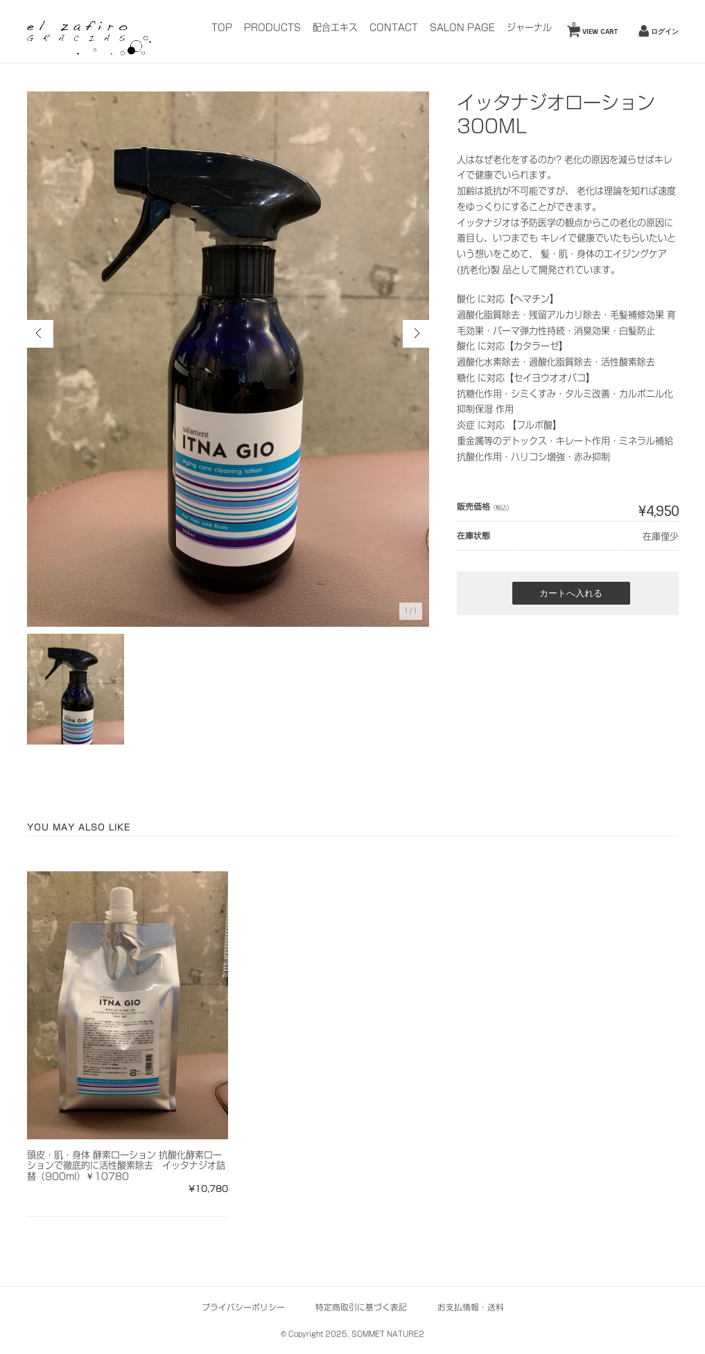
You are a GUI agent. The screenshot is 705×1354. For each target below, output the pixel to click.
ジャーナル (529, 27)
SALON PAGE (462, 27)
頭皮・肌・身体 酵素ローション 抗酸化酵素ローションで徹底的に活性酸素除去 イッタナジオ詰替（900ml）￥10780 (126, 1165)
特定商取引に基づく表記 (361, 1307)
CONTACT (393, 27)
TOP (221, 27)
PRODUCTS (272, 27)
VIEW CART (595, 28)
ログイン (665, 31)
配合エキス (335, 27)
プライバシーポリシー (243, 1307)
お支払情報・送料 (470, 1307)
